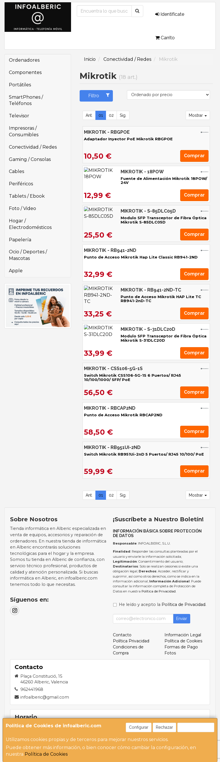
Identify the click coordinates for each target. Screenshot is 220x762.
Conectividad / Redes (33, 147)
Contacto (122, 634)
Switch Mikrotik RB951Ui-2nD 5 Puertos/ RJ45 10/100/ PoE (144, 454)
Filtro (99, 95)
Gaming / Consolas (30, 159)
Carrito (165, 37)
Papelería (20, 239)
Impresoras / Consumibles (23, 131)
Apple (16, 270)
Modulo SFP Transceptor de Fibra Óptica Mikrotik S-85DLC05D (139, 219)
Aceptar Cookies (195, 727)
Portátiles (20, 85)
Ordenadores (24, 60)
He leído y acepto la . (162, 604)
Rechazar (164, 727)
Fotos (170, 653)
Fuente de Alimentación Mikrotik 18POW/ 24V (132, 178)
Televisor (19, 115)
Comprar (194, 155)
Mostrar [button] (198, 115)
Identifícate (169, 14)
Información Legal (182, 634)
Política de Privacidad (159, 591)
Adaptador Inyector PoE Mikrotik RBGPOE (128, 139)
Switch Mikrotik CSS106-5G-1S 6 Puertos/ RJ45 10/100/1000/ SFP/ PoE (132, 377)
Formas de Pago (181, 647)
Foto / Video (22, 208)
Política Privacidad (131, 641)
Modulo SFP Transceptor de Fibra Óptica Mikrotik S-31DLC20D (139, 338)
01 (101, 115)
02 (111, 115)
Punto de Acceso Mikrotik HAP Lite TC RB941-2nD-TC (140, 296)
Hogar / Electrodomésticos (30, 224)
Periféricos (21, 183)
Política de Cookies (46, 754)
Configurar (138, 727)
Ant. (89, 115)
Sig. (123, 115)
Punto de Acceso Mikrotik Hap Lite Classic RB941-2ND (141, 257)
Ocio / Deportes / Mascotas (28, 255)
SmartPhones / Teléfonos (26, 100)
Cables (16, 171)
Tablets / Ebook (27, 196)
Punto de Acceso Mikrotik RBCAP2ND (123, 415)
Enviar (181, 618)
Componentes (25, 72)
